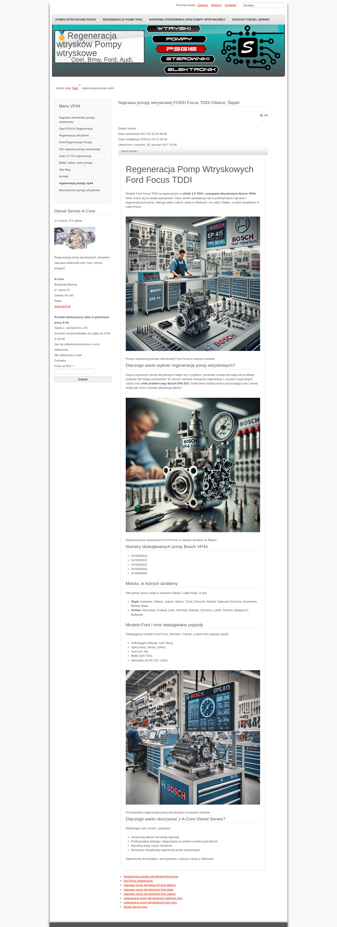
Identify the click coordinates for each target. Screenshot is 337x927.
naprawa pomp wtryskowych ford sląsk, (149, 889)
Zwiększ (202, 5)
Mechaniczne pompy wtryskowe (79, 190)
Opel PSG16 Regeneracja (76, 128)
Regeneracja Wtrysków (74, 135)
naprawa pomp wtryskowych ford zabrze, (150, 894)
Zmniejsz (230, 5)
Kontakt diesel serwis (251, 19)
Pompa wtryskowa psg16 (75, 19)
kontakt (63, 176)
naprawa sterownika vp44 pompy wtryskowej (187, 19)
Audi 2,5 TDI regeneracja (75, 156)
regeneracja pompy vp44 (76, 183)
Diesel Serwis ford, (136, 906)
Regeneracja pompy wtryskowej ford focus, (151, 876)
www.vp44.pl (62, 306)
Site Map (65, 169)
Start (75, 88)
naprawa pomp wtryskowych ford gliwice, (150, 885)
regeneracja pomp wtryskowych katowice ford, (153, 898)
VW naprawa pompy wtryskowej (79, 149)
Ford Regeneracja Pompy (75, 142)
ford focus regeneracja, (138, 880)
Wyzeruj (216, 5)
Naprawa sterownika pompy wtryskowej (77, 120)
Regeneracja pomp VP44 (122, 19)
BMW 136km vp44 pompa (75, 162)
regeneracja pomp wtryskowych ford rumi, (150, 902)
